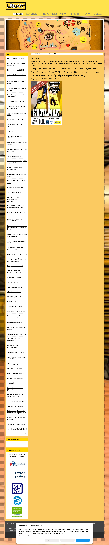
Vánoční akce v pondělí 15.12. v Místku (17, 137)
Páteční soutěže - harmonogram (13, 346)
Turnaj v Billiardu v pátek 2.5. (17, 352)
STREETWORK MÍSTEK (49, 14)
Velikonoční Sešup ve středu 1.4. (16, 76)
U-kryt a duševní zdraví (15, 266)
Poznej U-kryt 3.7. (13, 301)
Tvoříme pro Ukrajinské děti (16, 424)
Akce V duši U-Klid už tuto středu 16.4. (16, 358)
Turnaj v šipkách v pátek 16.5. (17, 334)
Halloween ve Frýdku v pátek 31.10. (16, 213)
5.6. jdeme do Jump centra (16, 311)
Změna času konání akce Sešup (15, 125)
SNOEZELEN (98, 14)
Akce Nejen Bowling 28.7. (15, 287)
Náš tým (63, 14)
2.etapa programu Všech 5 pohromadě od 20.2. (16, 107)
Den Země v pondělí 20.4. (15, 58)
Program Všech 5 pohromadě (17, 254)
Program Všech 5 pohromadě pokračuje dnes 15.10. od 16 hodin (17, 228)
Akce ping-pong (12, 364)
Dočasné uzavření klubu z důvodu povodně (15, 395)
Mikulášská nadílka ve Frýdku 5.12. (17, 175)
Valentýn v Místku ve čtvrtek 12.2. (16, 114)
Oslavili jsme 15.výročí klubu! (17, 429)
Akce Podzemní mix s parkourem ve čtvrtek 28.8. (16, 272)
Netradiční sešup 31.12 (15, 188)
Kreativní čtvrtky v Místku (15, 378)
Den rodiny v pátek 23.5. (15, 323)
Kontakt (87, 14)
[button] (13, 35)
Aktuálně (18, 14)
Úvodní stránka (34, 54)
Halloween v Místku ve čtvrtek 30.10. (14, 220)
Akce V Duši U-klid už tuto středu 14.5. (16, 340)
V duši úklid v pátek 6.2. (15, 120)
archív (25, 434)
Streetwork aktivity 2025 (15, 306)
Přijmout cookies (83, 540)
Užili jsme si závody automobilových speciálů (15, 317)
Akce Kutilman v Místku (15, 406)
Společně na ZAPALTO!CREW (16, 401)
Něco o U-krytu (31, 14)
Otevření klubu (12, 383)
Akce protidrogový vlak (14, 369)
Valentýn (10, 131)
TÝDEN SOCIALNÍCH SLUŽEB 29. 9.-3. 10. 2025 (16, 260)
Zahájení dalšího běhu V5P (16, 102)
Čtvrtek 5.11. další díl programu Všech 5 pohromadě (14, 199)
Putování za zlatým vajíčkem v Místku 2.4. (16, 64)
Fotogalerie (75, 14)
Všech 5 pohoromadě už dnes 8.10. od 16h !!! (17, 235)
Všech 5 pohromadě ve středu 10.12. (14, 168)
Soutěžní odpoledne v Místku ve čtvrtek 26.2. (17, 96)
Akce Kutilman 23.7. (14, 292)
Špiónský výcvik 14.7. (14, 297)
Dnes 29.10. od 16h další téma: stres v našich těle (15, 207)
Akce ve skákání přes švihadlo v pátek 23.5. (17, 328)
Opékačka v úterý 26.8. (14, 277)
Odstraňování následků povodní (15, 389)
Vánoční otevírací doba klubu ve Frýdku (17, 150)
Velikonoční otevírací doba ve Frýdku (17, 89)
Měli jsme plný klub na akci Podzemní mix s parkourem (16, 412)
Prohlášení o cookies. (25, 535)
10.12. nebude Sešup (14, 156)
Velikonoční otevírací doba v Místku (16, 82)
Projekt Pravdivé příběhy (15, 373)
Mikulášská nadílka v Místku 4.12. (16, 182)
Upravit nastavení (55, 540)
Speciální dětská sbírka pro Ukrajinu (16, 418)
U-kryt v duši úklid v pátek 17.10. (16, 242)
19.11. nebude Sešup (14, 192)
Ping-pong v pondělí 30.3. (15, 70)
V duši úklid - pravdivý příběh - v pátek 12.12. (17, 162)
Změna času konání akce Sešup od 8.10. (15, 249)
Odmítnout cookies (69, 540)
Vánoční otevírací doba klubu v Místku (17, 144)
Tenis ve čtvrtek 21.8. (14, 282)
